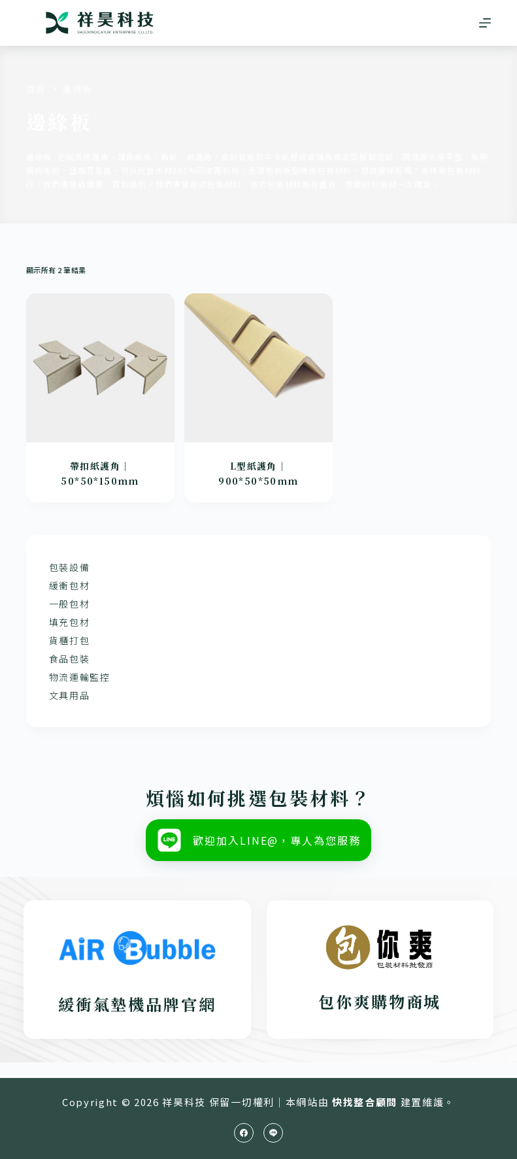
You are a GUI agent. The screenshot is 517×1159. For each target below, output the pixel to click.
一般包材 (69, 603)
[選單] (485, 23)
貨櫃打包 (69, 640)
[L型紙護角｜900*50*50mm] (258, 367)
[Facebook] (244, 1133)
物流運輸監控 (79, 676)
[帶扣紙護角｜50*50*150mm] (100, 367)
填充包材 (69, 621)
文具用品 (69, 695)
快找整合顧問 (364, 1102)
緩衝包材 (69, 585)
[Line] (273, 1133)
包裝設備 (69, 567)
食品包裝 (69, 658)
